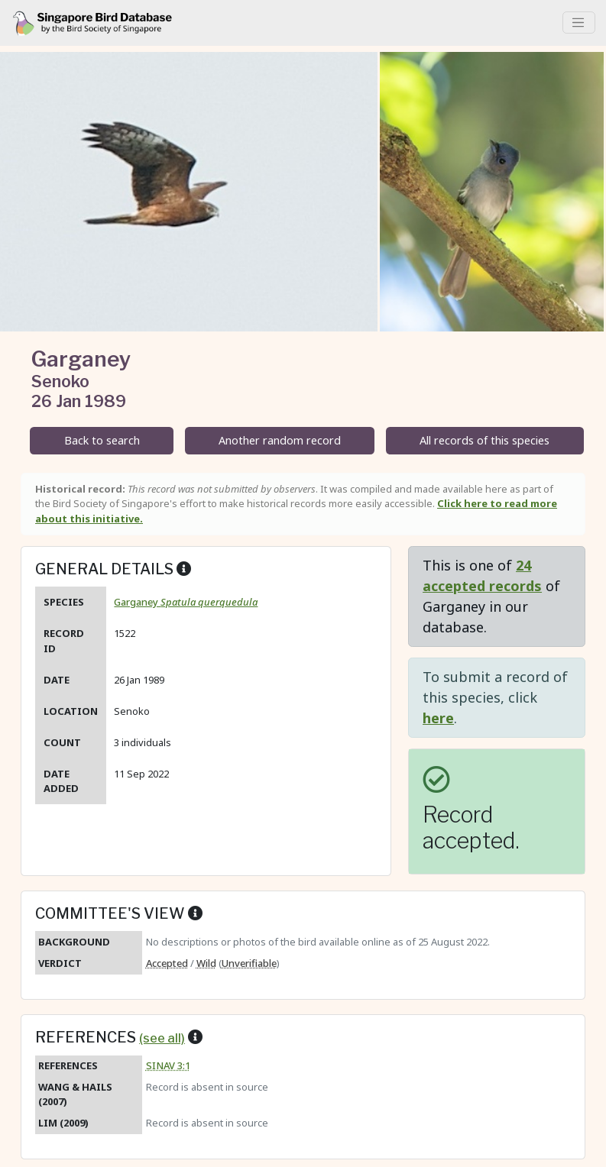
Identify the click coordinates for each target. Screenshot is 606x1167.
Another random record (280, 440)
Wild (206, 963)
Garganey (186, 602)
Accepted (167, 963)
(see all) (162, 1038)
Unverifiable (249, 963)
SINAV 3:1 (168, 1065)
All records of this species (484, 440)
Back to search (102, 440)
